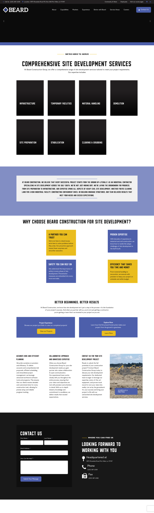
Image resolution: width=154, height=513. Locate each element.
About (54, 10)
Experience (86, 10)
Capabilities (64, 10)
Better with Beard (100, 10)
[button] (4, 28)
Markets (75, 10)
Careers (126, 10)
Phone (91, 479)
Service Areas (115, 10)
